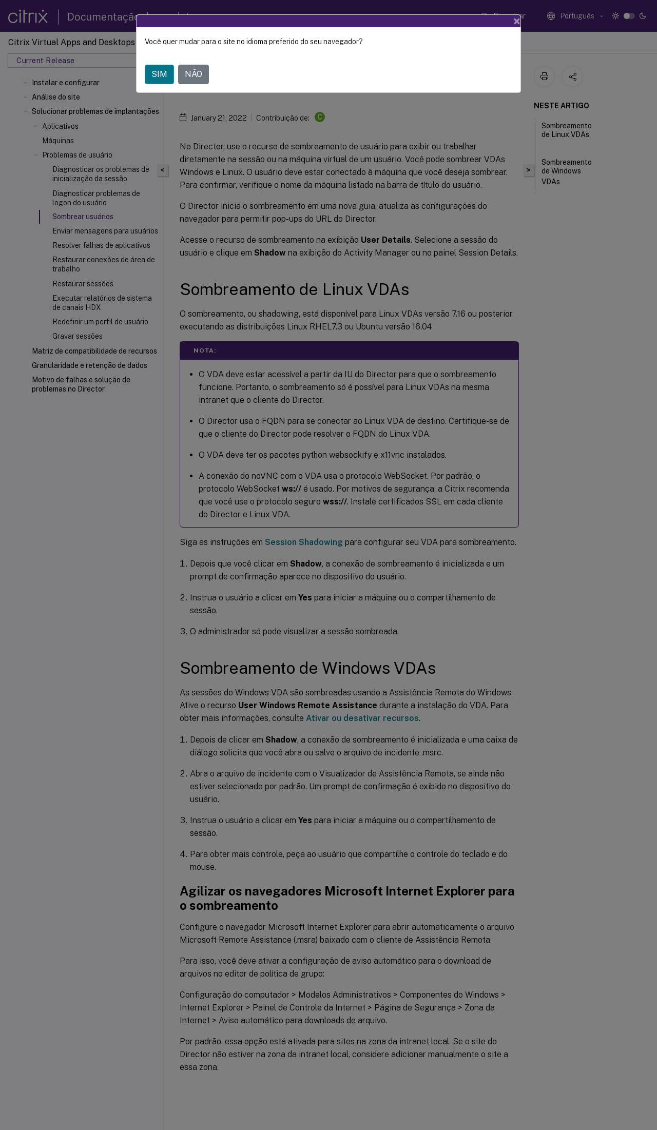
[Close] (517, 21)
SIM (159, 74)
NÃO (193, 74)
